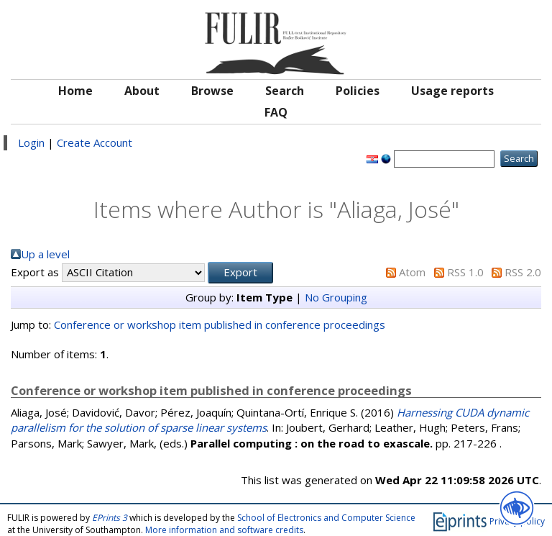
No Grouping (336, 297)
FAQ (276, 112)
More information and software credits (224, 530)
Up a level (45, 254)
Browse (212, 91)
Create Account (94, 142)
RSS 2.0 (523, 272)
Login (31, 142)
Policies (358, 91)
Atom (412, 272)
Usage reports (452, 91)
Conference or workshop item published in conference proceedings (219, 324)
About (142, 91)
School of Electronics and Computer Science (326, 518)
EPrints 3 (109, 518)
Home (75, 91)
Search (284, 91)
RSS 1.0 (465, 272)
